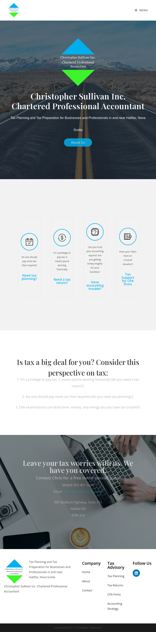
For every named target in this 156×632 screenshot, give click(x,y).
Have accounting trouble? (94, 275)
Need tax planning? (29, 270)
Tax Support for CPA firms (128, 271)
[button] (78, 142)
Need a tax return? (62, 272)
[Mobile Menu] (141, 10)
